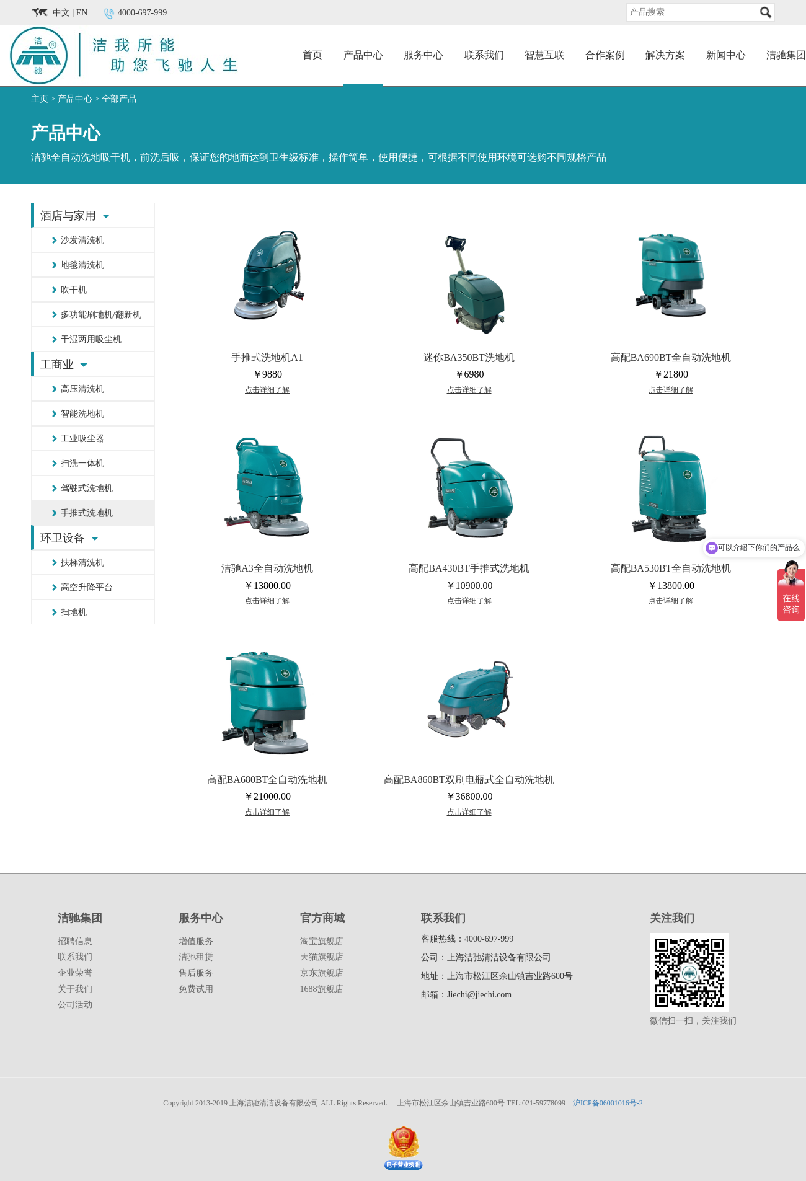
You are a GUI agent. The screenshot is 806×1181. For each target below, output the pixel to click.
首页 (312, 55)
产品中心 (363, 55)
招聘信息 (75, 941)
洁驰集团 (786, 55)
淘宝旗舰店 (321, 941)
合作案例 (605, 55)
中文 (61, 12)
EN (82, 12)
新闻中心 (726, 55)
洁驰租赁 (196, 957)
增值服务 (196, 941)
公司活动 (75, 1004)
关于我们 (75, 989)
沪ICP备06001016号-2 (608, 1103)
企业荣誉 (75, 973)
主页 (39, 99)
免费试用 (196, 989)
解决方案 (665, 55)
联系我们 (484, 55)
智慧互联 (544, 55)
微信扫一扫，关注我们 (693, 1020)
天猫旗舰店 (321, 957)
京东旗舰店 (321, 973)
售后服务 (196, 973)
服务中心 (423, 55)
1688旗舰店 (321, 989)
